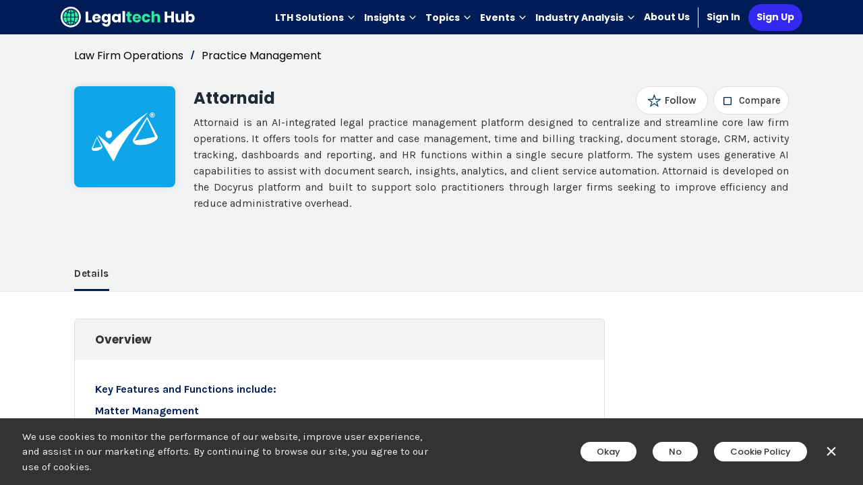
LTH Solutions (315, 17)
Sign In (723, 17)
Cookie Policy (760, 451)
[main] (431, 242)
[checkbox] (751, 100)
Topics (448, 17)
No (675, 451)
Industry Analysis (585, 17)
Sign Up (775, 17)
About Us (667, 17)
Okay (608, 451)
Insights (390, 17)
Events (503, 17)
